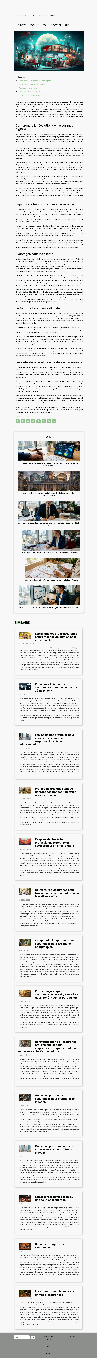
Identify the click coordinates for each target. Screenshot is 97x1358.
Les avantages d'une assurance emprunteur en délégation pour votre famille (56, 637)
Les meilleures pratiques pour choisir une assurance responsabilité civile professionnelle (46, 739)
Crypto (48, 1343)
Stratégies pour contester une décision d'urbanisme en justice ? (51, 552)
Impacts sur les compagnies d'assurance (32, 84)
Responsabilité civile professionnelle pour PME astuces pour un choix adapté (54, 842)
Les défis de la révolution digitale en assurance (35, 95)
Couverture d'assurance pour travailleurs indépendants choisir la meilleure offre (57, 893)
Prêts (48, 1347)
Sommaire (22, 77)
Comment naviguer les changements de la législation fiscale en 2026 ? (48, 524)
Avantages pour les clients (28, 88)
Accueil (16, 15)
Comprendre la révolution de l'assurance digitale (35, 80)
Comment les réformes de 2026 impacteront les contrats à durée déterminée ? (48, 464)
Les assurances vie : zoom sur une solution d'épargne (54, 1198)
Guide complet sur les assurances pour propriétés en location (55, 1099)
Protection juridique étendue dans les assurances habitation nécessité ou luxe (55, 792)
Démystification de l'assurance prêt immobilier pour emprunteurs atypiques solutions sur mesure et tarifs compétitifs (48, 1046)
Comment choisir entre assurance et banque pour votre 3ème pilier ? (56, 687)
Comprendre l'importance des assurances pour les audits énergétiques (54, 944)
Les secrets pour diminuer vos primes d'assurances (55, 1293)
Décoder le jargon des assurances (49, 1245)
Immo (49, 1350)
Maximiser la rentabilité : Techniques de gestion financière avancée (49, 607)
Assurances (24, 15)
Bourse (48, 1340)
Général (48, 1353)
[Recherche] (22, 1337)
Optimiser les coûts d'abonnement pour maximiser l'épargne (52, 580)
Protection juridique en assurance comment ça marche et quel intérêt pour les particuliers (57, 994)
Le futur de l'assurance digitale (29, 91)
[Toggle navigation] (17, 4)
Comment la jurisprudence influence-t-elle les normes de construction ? (48, 494)
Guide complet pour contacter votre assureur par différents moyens (54, 1149)
